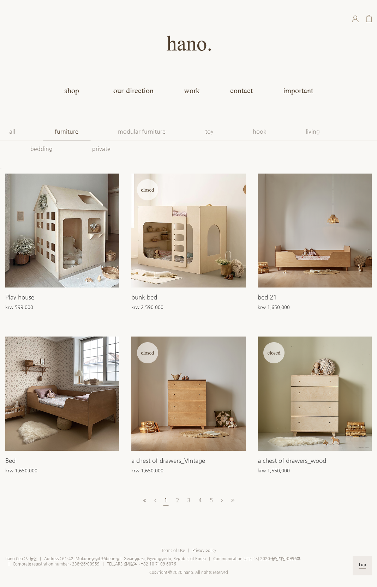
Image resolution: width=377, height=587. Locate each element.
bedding (41, 148)
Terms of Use (173, 550)
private (101, 148)
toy (209, 131)
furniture (66, 131)
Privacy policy (204, 550)
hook (259, 131)
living (313, 131)
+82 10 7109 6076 (158, 564)
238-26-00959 (86, 564)
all (12, 131)
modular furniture (142, 131)
